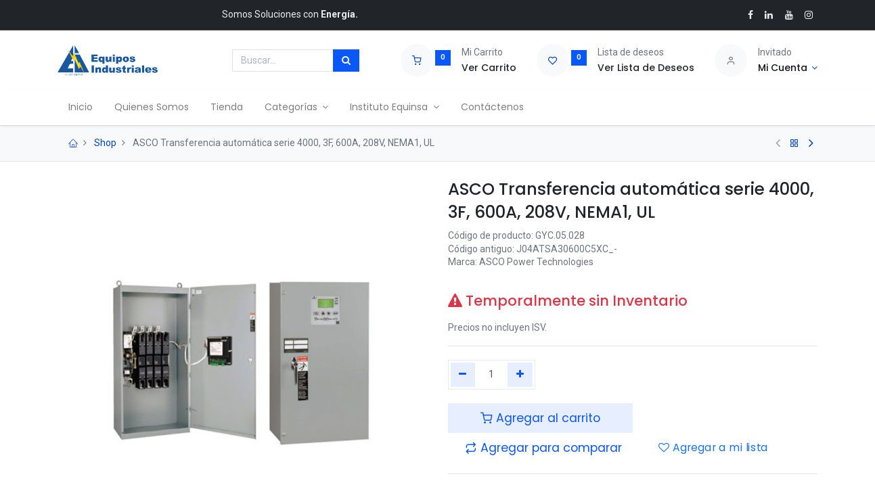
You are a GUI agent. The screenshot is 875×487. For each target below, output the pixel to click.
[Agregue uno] (520, 375)
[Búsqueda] (346, 60)
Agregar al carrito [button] (540, 418)
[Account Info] (788, 68)
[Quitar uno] (463, 375)
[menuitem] (81, 107)
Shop (105, 142)
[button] (543, 448)
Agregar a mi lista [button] (713, 447)
